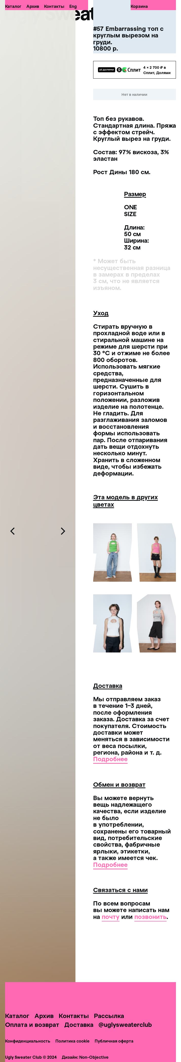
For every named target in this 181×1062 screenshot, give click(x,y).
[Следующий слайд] (62, 531)
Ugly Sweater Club (80, 12)
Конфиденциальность (27, 1041)
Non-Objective (94, 1057)
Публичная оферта (114, 1041)
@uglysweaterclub (125, 1024)
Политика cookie (72, 1041)
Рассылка (109, 1015)
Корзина (139, 6)
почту (110, 916)
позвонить (150, 916)
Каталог (13, 6)
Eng (73, 6)
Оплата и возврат (32, 1024)
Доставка (78, 1024)
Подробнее (110, 758)
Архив (32, 6)
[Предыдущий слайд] (12, 531)
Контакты (54, 6)
